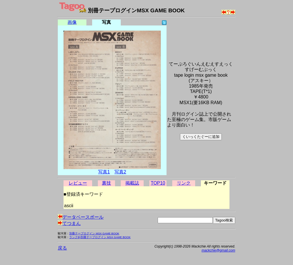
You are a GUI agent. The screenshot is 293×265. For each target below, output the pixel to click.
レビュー (78, 183)
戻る (62, 248)
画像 (72, 22)
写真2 (120, 171)
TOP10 (158, 183)
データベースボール (81, 217)
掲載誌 (132, 183)
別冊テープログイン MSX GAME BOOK (94, 233)
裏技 (106, 183)
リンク (184, 183)
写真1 (104, 171)
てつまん (69, 223)
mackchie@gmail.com (218, 250)
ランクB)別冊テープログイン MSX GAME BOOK (99, 237)
